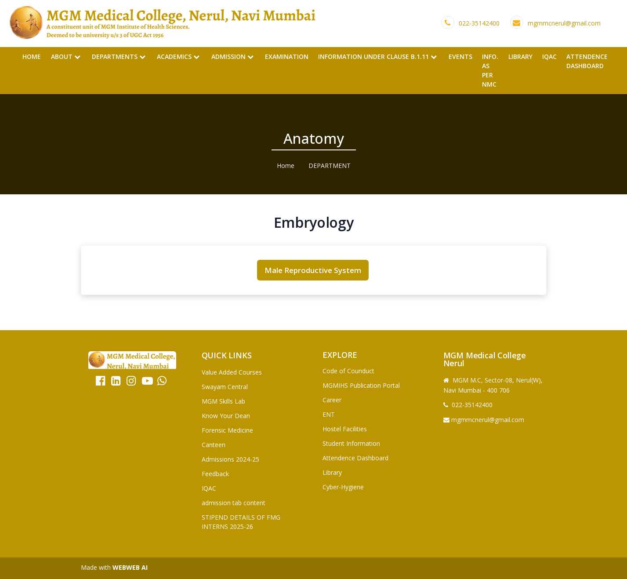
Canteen (213, 445)
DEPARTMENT (329, 165)
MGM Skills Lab (223, 401)
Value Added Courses (232, 372)
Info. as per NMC (490, 70)
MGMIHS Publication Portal (361, 385)
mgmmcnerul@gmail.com (564, 23)
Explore (340, 355)
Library (520, 56)
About (65, 56)
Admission (232, 56)
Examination (286, 56)
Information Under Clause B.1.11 (377, 56)
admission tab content (233, 503)
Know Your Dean (226, 415)
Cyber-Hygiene (343, 487)
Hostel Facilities (345, 429)
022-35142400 (479, 23)
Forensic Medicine (227, 430)
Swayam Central (225, 386)
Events (460, 56)
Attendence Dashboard (587, 61)
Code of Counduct (348, 371)
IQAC (549, 56)
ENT (329, 414)
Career (332, 400)
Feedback (215, 474)
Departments (118, 56)
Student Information (351, 443)
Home (31, 56)
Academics (178, 56)
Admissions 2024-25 (230, 459)
